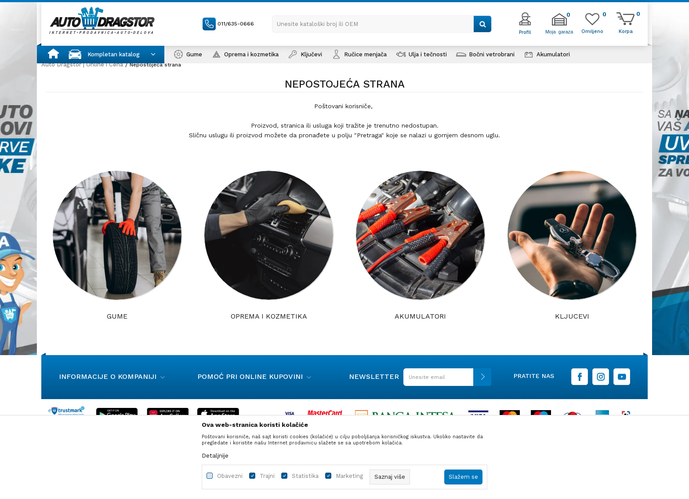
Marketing (349, 476)
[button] (382, 24)
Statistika (305, 476)
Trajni (267, 476)
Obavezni (230, 476)
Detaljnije (215, 455)
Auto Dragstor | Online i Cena (82, 64)
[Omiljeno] (592, 30)
